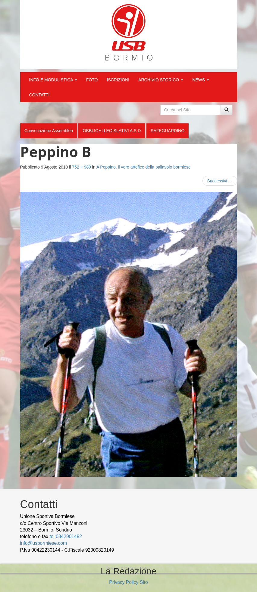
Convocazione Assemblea (48, 130)
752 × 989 (81, 167)
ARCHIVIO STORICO (160, 79)
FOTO (92, 79)
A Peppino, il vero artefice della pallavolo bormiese (143, 167)
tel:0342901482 (65, 536)
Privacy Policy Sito (128, 582)
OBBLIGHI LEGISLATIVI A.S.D (112, 130)
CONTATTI (39, 94)
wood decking (130, 550)
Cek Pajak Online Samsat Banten (180, 550)
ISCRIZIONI (118, 79)
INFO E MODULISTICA (53, 79)
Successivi (219, 180)
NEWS (200, 79)
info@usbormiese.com (43, 543)
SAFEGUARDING (167, 130)
